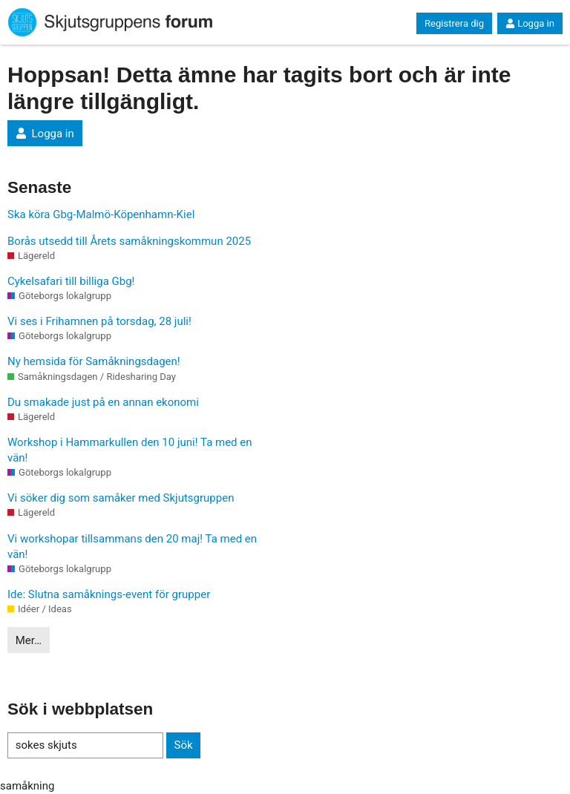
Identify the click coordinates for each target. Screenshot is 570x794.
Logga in (529, 23)
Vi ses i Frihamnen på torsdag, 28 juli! (99, 321)
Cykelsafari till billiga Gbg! (70, 281)
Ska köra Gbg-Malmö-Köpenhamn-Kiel (100, 214)
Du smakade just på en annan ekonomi (103, 402)
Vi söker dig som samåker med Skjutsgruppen (120, 498)
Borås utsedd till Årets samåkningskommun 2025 (129, 241)
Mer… (29, 640)
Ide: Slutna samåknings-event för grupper (108, 594)
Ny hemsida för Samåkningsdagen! (93, 361)
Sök (183, 745)
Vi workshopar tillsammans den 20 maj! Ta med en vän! (132, 546)
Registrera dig (454, 23)
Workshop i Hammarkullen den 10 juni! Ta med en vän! (129, 450)
